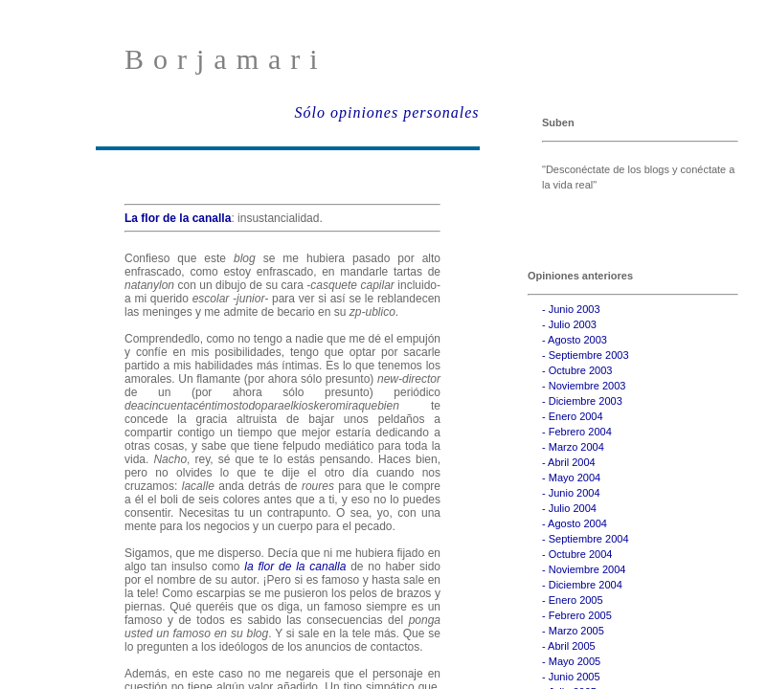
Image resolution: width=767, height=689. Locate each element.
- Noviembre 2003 (583, 385)
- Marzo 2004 (573, 447)
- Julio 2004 (569, 508)
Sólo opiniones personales (387, 112)
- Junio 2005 (571, 676)
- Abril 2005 (569, 646)
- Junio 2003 (571, 309)
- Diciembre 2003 (582, 401)
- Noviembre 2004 (583, 569)
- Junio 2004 (571, 493)
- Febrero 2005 (577, 615)
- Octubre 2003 (577, 370)
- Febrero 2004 (577, 431)
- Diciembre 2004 (582, 584)
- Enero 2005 (572, 600)
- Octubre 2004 (577, 554)
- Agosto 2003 (574, 339)
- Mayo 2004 (571, 477)
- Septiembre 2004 (585, 539)
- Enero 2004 (572, 416)
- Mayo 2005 (571, 661)
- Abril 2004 (569, 462)
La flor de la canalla (177, 218)
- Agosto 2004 (574, 523)
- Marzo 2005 (573, 630)
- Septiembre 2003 (585, 355)
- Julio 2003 (569, 324)
